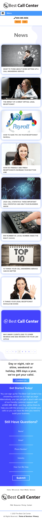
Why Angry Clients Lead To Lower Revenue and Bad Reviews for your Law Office (20, 337)
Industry (21, 458)
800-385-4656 (21, 18)
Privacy (36, 516)
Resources (17, 505)
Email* (21, 440)
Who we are (15, 490)
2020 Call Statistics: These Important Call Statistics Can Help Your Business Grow (20, 204)
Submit (21, 478)
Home (9, 490)
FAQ (11, 505)
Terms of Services (25, 516)
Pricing (24, 505)
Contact (29, 505)
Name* (21, 431)
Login (24, 21)
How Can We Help (21, 467)
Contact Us (21, 380)
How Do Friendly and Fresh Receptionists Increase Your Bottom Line (19, 170)
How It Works (24, 490)
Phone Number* (21, 449)
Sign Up (18, 21)
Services (32, 490)
